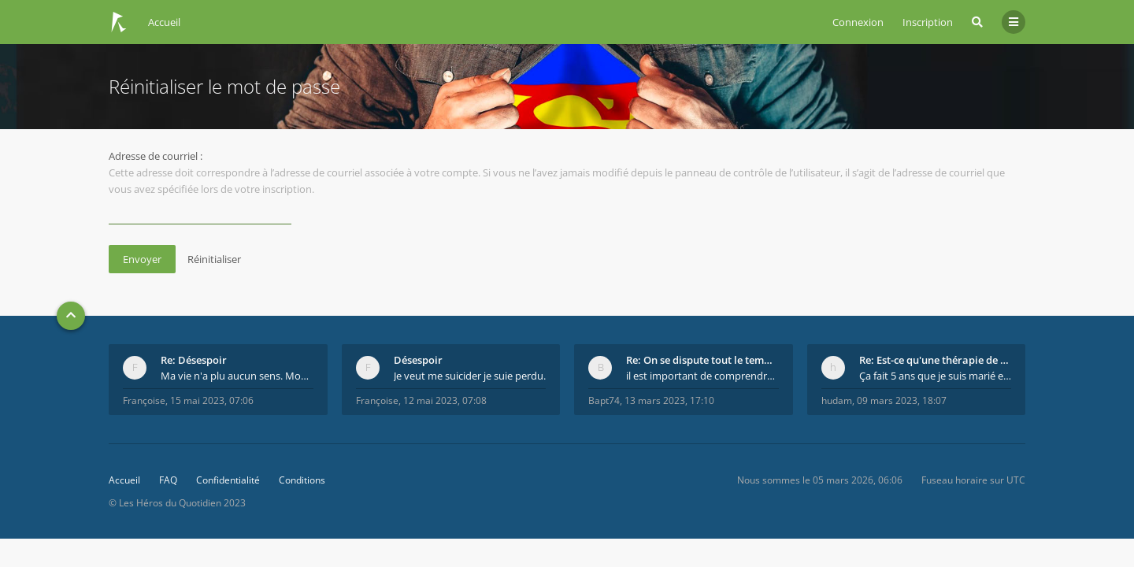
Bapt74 (604, 400)
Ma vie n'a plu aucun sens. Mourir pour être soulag (237, 376)
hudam (836, 400)
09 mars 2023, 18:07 (902, 400)
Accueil (124, 480)
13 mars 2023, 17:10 (669, 400)
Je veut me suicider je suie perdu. (470, 376)
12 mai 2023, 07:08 (445, 400)
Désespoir (418, 360)
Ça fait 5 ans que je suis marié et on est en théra (935, 376)
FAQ (168, 480)
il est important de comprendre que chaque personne (702, 376)
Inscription (927, 22)
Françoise (144, 400)
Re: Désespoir (194, 360)
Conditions (302, 480)
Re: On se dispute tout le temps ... (702, 360)
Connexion (858, 22)
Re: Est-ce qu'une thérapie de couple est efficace (935, 360)
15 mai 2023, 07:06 (212, 400)
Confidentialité (228, 480)
